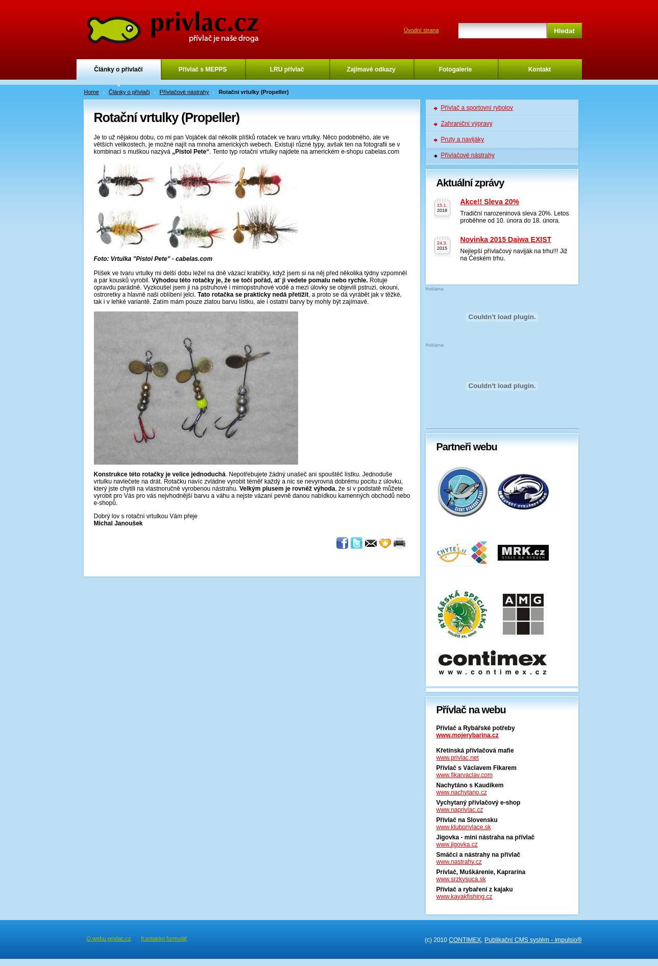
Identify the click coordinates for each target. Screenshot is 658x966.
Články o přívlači (118, 69)
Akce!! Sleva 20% (489, 202)
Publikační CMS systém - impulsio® (532, 940)
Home (91, 92)
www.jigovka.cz (457, 844)
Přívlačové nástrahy (184, 92)
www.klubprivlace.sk (463, 827)
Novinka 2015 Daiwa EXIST (506, 239)
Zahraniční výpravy (467, 123)
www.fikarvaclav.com (464, 775)
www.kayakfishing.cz (464, 896)
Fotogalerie (455, 69)
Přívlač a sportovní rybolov (477, 107)
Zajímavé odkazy (371, 69)
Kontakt (539, 69)
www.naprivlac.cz (459, 809)
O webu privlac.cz (109, 938)
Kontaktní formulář (164, 938)
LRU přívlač (287, 69)
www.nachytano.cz (461, 792)
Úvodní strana (421, 30)
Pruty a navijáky (462, 139)
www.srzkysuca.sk (461, 879)
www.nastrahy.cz (459, 861)
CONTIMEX (465, 940)
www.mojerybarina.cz (467, 735)
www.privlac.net (457, 757)
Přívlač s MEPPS (203, 69)
